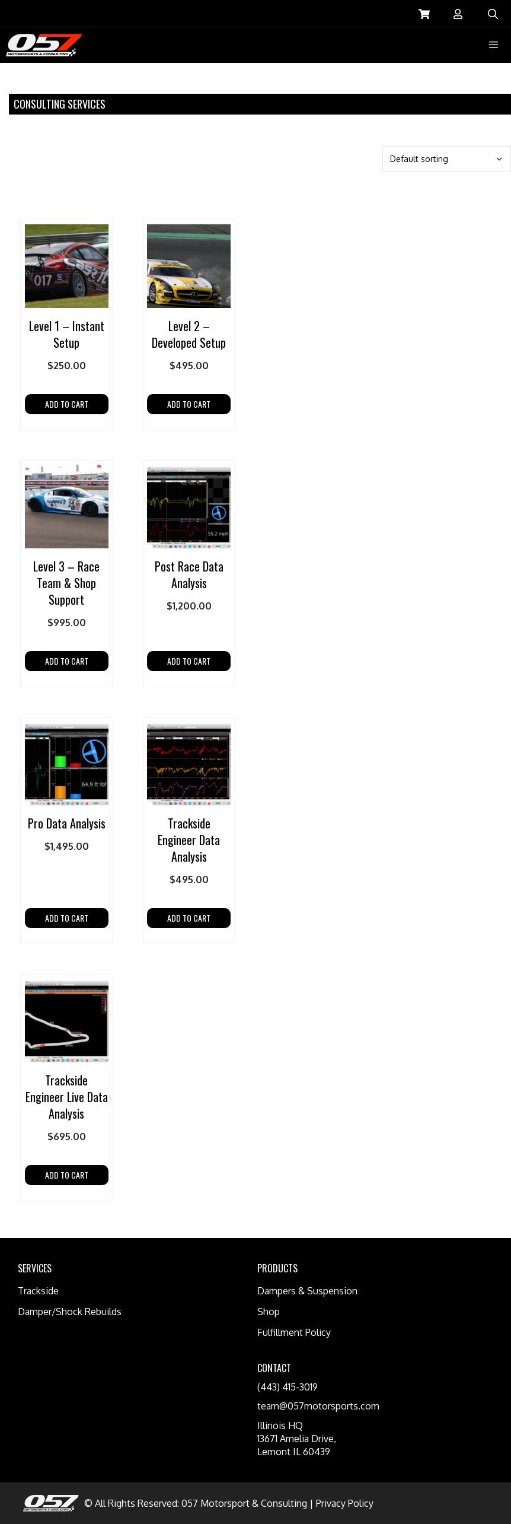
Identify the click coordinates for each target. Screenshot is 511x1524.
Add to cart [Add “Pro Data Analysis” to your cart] (66, 918)
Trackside (38, 1291)
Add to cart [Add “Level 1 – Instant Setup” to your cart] (66, 404)
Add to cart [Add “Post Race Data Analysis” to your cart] (188, 661)
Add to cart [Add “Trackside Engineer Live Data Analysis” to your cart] (66, 1175)
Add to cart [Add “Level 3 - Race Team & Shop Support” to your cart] (66, 661)
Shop (268, 1311)
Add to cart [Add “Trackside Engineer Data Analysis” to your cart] (188, 918)
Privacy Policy (344, 1503)
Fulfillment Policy (294, 1332)
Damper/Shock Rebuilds (70, 1311)
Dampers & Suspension (307, 1291)
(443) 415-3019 (287, 1387)
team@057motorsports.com (318, 1406)
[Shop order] (446, 159)
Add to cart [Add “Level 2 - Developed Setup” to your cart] (188, 404)
